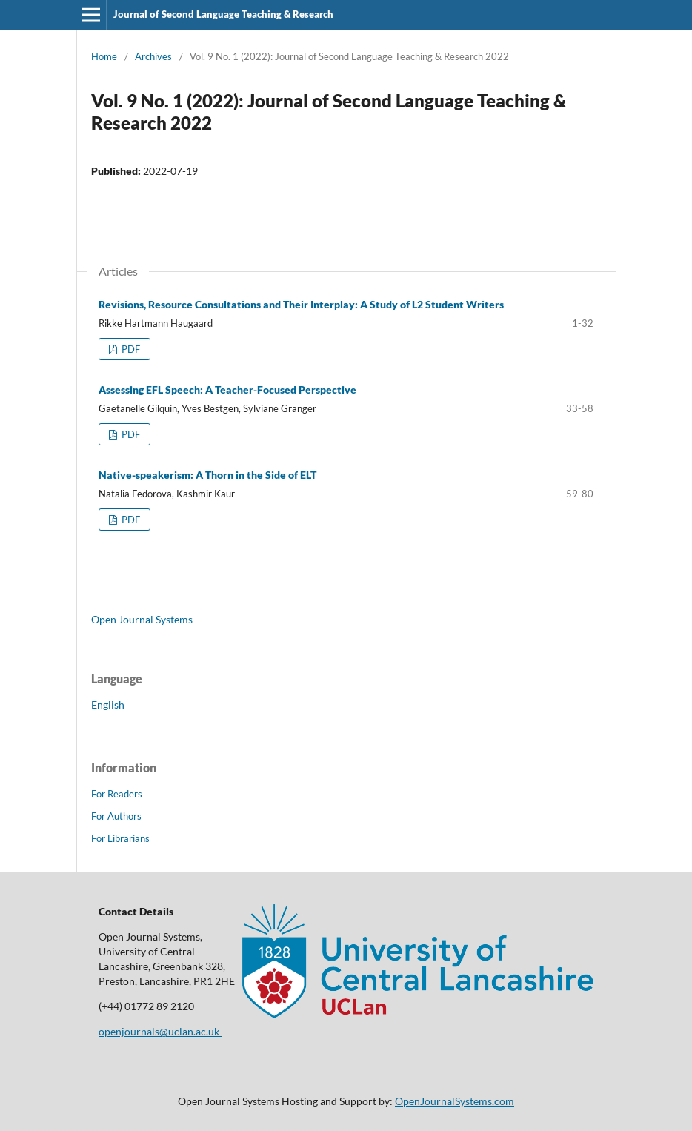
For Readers (116, 794)
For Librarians (120, 838)
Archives (153, 56)
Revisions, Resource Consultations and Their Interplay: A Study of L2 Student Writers (301, 304)
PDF (129, 349)
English (107, 704)
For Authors (116, 816)
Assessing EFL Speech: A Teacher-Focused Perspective (227, 389)
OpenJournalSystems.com (454, 1101)
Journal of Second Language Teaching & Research (223, 14)
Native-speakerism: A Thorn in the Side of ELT (207, 474)
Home (104, 56)
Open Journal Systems (142, 619)
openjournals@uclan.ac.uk (160, 1031)
